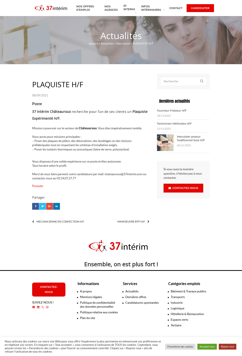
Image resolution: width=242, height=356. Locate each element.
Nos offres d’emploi (85, 8)
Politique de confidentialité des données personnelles (97, 304)
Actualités (107, 43)
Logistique (177, 308)
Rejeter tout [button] (227, 346)
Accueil (93, 43)
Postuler (37, 186)
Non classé (123, 43)
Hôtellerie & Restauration (187, 314)
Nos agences (111, 8)
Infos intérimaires (151, 8)
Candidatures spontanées (142, 302)
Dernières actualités (174, 101)
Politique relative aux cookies (99, 312)
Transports (178, 297)
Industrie (177, 302)
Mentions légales (91, 297)
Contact (175, 8)
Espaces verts (179, 319)
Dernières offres (135, 297)
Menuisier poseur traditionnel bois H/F (191, 138)
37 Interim (129, 7)
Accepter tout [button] (207, 346)
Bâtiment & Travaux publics (188, 291)
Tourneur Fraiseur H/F (172, 110)
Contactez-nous (183, 188)
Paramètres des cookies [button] (180, 346)
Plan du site (87, 318)
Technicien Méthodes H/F (174, 123)
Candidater (200, 8)
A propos (86, 291)
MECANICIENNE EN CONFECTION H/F (58, 221)
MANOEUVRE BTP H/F (133, 221)
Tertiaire (176, 325)
